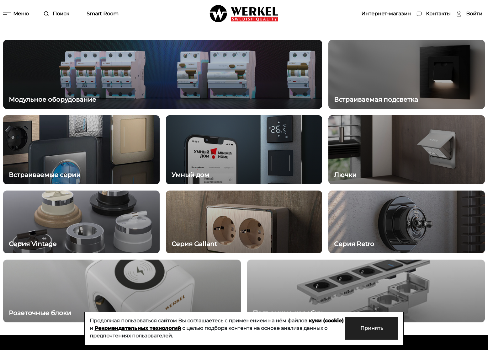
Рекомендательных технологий (137, 328)
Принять (371, 328)
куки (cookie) (326, 321)
